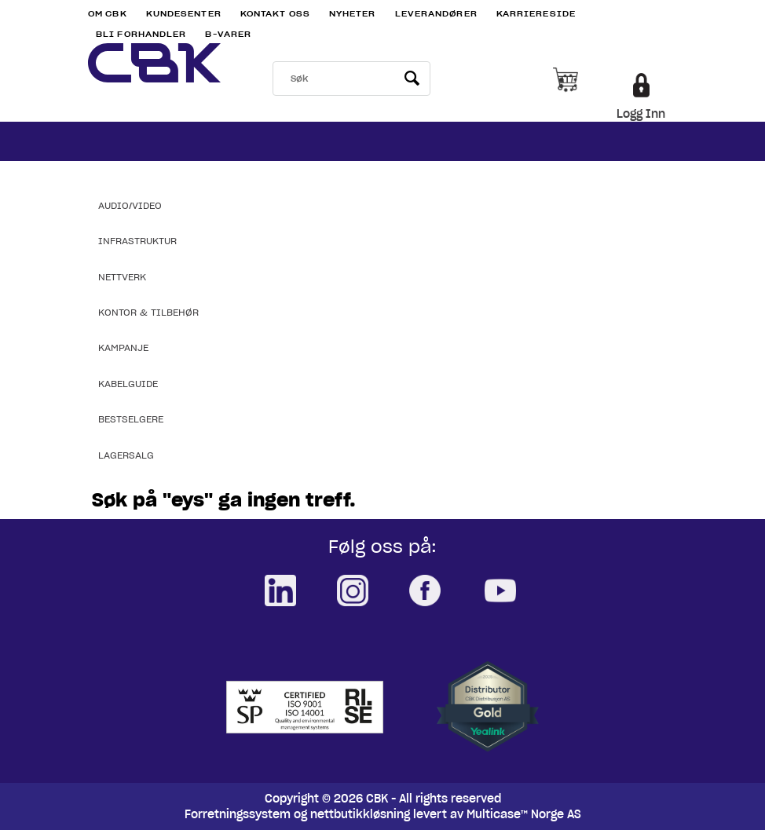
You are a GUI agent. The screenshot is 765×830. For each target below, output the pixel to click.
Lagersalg (126, 455)
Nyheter (352, 13)
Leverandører (436, 13)
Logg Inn (641, 114)
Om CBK (107, 13)
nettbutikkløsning (360, 814)
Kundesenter (183, 13)
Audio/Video (130, 205)
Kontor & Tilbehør (148, 312)
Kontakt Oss (275, 13)
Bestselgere (130, 419)
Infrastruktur (137, 241)
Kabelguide (128, 383)
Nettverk (122, 277)
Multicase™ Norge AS (524, 814)
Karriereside (536, 13)
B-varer (228, 34)
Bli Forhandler (141, 34)
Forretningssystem (238, 814)
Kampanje (123, 347)
